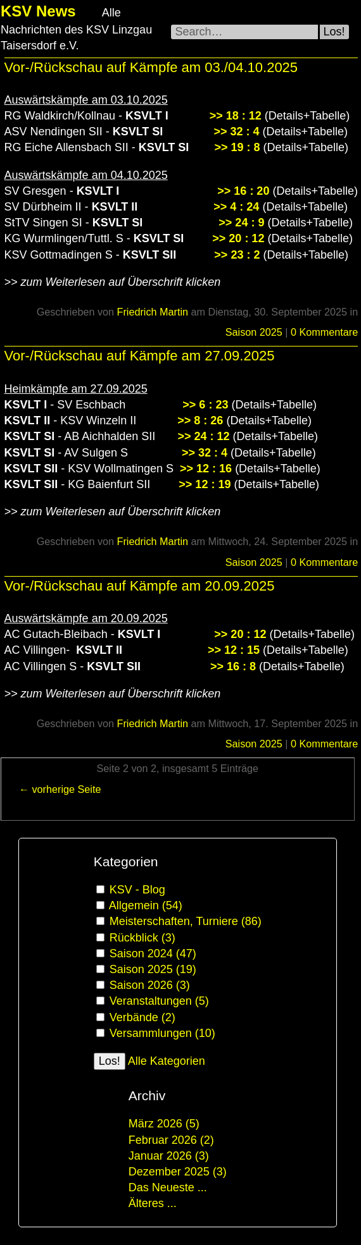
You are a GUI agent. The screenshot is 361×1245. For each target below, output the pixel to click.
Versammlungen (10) (162, 1033)
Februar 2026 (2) (171, 1140)
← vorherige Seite (60, 789)
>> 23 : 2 (237, 254)
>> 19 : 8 (237, 147)
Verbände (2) (142, 1017)
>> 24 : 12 (203, 436)
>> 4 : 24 (236, 206)
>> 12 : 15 (234, 650)
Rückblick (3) (142, 937)
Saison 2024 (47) (153, 953)
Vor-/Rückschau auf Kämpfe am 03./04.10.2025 (151, 67)
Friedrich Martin (152, 311)
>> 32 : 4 (236, 131)
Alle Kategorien (166, 1061)
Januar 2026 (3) (169, 1156)
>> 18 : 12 (236, 115)
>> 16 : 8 (233, 666)
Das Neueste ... (168, 1187)
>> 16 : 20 (243, 191)
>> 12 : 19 (205, 484)
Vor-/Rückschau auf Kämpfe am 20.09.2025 (139, 586)
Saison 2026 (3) (150, 985)
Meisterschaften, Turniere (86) (186, 921)
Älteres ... (153, 1203)
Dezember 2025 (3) (178, 1171)
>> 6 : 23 (205, 404)
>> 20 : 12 (236, 238)
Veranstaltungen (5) (159, 1001)
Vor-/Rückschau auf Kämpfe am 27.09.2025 (139, 356)
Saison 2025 (253, 332)
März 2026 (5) (164, 1123)
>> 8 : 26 (200, 420)
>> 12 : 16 (206, 468)
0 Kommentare (324, 332)
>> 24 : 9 (241, 222)
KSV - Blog (137, 889)
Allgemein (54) (145, 905)
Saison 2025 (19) (153, 969)
